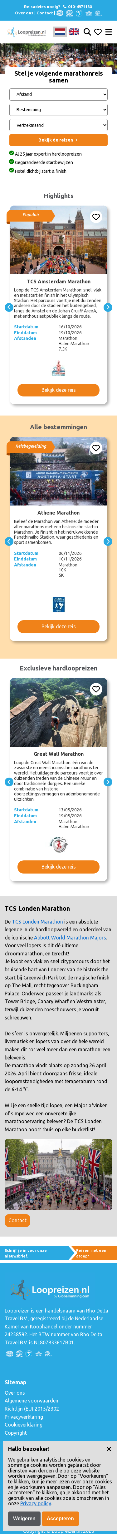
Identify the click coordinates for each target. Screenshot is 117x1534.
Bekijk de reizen (58, 139)
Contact (45, 13)
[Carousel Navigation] (58, 307)
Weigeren (24, 1518)
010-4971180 (77, 6)
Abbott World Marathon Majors (70, 937)
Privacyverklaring (24, 1417)
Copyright (16, 1433)
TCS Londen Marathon (37, 921)
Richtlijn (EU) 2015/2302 (32, 1409)
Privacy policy (35, 1503)
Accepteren (60, 1518)
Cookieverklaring (23, 1424)
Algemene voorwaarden (31, 1400)
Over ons (24, 13)
